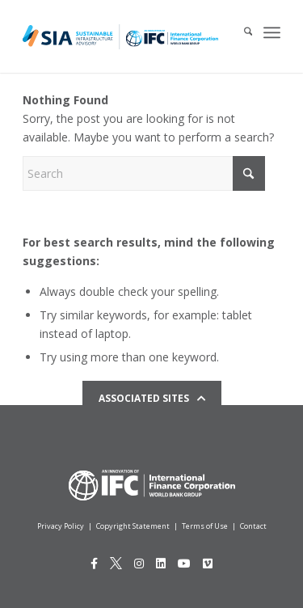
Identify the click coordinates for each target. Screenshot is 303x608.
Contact (253, 526)
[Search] (240, 32)
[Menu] (271, 32)
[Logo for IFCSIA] (120, 36)
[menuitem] (240, 32)
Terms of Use (205, 526)
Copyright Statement (133, 526)
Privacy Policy (60, 526)
